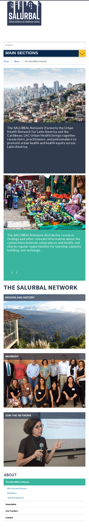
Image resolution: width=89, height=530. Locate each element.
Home (6, 61)
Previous (12, 271)
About (17, 61)
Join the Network (15, 497)
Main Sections (21, 52)
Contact (9, 517)
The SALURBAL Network (17, 482)
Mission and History (16, 488)
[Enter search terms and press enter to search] (44, 45)
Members (12, 493)
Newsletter (10, 504)
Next (16, 271)
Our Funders (11, 511)
